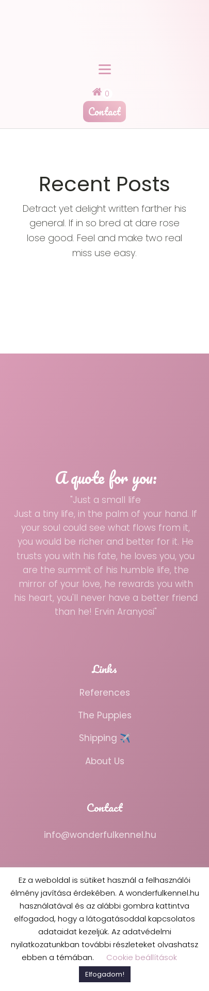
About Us (104, 761)
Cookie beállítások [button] (141, 957)
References (104, 692)
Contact (104, 112)
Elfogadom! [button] (104, 974)
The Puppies (105, 715)
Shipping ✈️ (105, 738)
